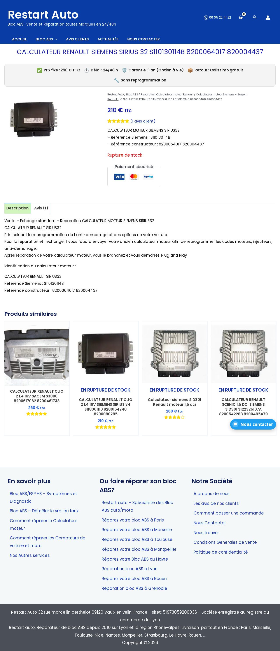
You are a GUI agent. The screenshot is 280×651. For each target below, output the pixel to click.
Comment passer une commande (229, 513)
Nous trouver (206, 533)
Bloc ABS (132, 96)
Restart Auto (43, 14)
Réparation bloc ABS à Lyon (130, 569)
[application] (62, 40)
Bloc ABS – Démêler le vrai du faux (44, 511)
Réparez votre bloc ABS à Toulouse (137, 539)
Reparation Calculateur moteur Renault (167, 96)
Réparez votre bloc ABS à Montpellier (139, 549)
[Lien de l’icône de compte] (268, 17)
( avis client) (143, 123)
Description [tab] (18, 211)
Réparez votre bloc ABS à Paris (133, 520)
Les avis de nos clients (216, 503)
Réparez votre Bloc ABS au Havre (135, 559)
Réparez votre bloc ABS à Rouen (134, 579)
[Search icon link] (255, 17)
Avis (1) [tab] (43, 211)
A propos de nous (211, 494)
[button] (253, 424)
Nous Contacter (210, 523)
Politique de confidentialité (221, 552)
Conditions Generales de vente (225, 543)
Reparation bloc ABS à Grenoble (134, 588)
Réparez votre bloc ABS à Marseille (137, 530)
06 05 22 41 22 (217, 17)
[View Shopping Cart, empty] (240, 17)
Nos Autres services (30, 555)
